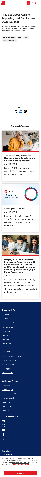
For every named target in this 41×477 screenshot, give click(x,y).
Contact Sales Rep (9, 360)
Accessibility (6, 385)
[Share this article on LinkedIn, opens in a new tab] (20, 111)
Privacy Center (7, 454)
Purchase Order (8, 406)
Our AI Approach (8, 398)
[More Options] (38, 2)
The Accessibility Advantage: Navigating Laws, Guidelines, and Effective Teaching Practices (19, 158)
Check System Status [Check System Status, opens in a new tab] (10, 364)
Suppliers (5, 410)
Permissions (6, 402)
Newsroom (6, 331)
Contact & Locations (9, 323)
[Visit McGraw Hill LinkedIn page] (3, 421)
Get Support (6, 369)
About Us (5, 314)
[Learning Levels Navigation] (8, 3)
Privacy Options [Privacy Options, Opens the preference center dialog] (20, 469)
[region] (20, 466)
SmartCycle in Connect (15, 209)
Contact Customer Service (11, 356)
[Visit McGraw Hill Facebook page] (3, 434)
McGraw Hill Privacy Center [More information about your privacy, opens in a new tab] (21, 464)
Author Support (7, 390)
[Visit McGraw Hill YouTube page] (3, 430)
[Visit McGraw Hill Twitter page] (3, 439)
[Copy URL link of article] (25, 111)
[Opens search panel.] (28, 3)
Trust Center (6, 343)
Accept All (20, 473)
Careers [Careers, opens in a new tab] (5, 319)
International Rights (9, 394)
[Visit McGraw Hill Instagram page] (3, 425)
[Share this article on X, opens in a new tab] (15, 111)
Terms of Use (6, 451)
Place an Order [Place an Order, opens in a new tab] (7, 373)
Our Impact (6, 339)
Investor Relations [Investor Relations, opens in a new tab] (8, 327)
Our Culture (6, 335)
